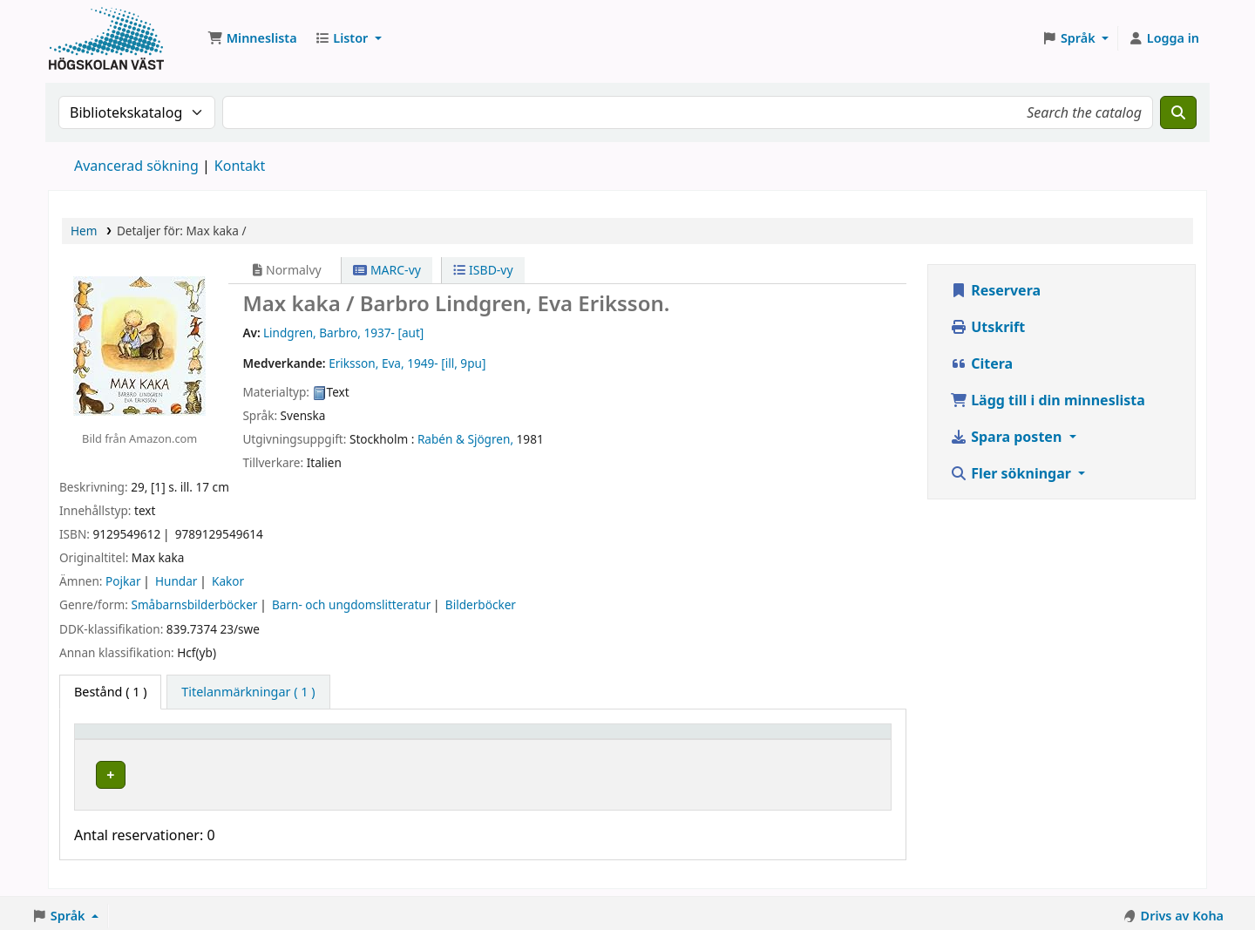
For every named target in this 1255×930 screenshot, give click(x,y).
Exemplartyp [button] (121, 739)
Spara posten (1007, 436)
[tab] (247, 692)
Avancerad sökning (136, 165)
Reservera (995, 290)
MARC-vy (387, 269)
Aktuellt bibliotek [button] (294, 739)
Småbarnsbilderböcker (194, 604)
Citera (981, 363)
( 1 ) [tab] (110, 691)
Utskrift (987, 326)
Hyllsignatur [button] (479, 739)
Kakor (228, 581)
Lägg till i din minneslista (1047, 400)
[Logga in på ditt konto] (1163, 38)
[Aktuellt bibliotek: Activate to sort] (333, 739)
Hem (84, 230)
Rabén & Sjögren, (465, 439)
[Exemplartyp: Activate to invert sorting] (154, 739)
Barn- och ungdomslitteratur (351, 604)
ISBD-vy (482, 269)
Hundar (176, 581)
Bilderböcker (480, 604)
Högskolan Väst (285, 772)
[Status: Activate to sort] (688, 739)
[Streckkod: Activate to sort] (815, 739)
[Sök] (1178, 112)
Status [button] (664, 739)
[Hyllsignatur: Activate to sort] (535, 739)
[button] (252, 38)
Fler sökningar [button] (1012, 473)
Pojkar (122, 581)
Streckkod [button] (779, 739)
